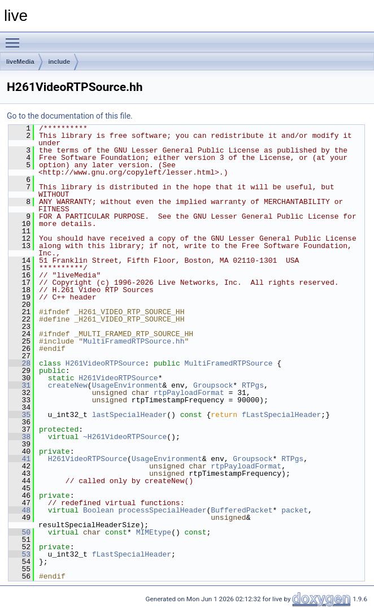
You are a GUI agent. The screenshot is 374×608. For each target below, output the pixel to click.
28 (19, 363)
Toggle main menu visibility (15, 38)
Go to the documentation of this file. (70, 115)
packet (294, 510)
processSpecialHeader (162, 510)
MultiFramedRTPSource (228, 363)
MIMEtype (153, 532)
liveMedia (20, 61)
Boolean (98, 510)
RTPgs (253, 385)
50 (19, 532)
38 (19, 437)
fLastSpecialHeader (281, 415)
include (60, 61)
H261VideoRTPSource (105, 363)
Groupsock (213, 385)
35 (19, 415)
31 (19, 385)
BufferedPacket (241, 510)
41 (19, 459)
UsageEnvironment (127, 385)
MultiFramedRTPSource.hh (133, 341)
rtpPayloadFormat (189, 393)
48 (19, 510)
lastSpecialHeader (129, 415)
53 (19, 554)
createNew (68, 385)
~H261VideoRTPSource (125, 437)
